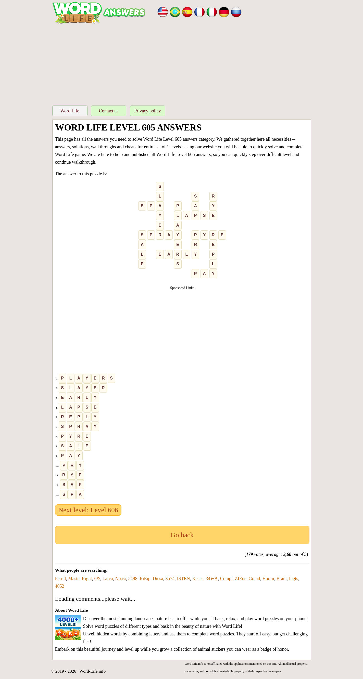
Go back (182, 535)
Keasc (198, 578)
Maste (74, 578)
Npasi (120, 578)
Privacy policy (147, 110)
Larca (108, 578)
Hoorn (268, 578)
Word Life (69, 110)
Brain (282, 578)
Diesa (158, 578)
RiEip (145, 578)
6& (97, 578)
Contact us (109, 110)
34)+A (212, 578)
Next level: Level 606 (88, 510)
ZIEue (240, 578)
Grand (254, 578)
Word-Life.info (92, 671)
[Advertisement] (181, 63)
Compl (226, 578)
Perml (60, 578)
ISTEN (183, 578)
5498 (132, 578)
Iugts (293, 578)
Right (87, 578)
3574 (170, 578)
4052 (59, 586)
